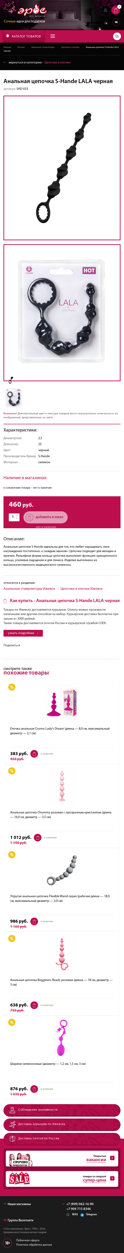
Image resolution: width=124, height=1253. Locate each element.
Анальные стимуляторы (43, 47)
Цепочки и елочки (70, 47)
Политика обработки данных (34, 1245)
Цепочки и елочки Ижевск (81, 589)
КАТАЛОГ (23, 36)
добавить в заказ (44, 517)
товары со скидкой (60, 1179)
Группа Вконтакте (18, 1220)
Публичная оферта (27, 1240)
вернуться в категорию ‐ (36, 62)
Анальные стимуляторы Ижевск (29, 589)
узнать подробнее (23, 633)
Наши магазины (17, 1204)
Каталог (21, 47)
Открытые (60, 1158)
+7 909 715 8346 (79, 1209)
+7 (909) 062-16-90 (78, 1204)
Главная (7, 47)
